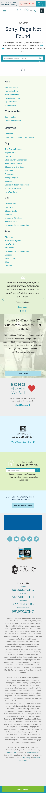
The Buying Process (13, 149)
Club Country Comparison (16, 160)
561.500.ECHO (23, 590)
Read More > (23, 307)
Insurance (9, 170)
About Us (9, 237)
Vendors (8, 181)
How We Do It (11, 192)
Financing (9, 174)
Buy (7, 143)
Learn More (23, 373)
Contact (8, 265)
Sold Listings (10, 105)
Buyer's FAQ (10, 153)
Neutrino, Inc (11, 752)
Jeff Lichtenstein (33, 752)
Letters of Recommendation (17, 185)
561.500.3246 (35, 11)
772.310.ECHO (23, 604)
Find (7, 81)
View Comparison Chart (23, 442)
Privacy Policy (25, 758)
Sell (7, 197)
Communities (12, 111)
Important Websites (13, 188)
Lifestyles (10, 127)
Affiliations (9, 248)
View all (39, 3)
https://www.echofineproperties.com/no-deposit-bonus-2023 (23, 360)
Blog (7, 262)
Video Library (10, 258)
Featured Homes (12, 94)
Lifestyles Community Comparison (19, 137)
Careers (8, 255)
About (8, 231)
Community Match (13, 120)
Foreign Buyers (11, 177)
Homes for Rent (11, 91)
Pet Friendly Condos (13, 163)
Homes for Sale (11, 87)
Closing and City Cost (14, 167)
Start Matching (23, 405)
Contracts (9, 156)
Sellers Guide (10, 204)
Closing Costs (11, 211)
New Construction (12, 98)
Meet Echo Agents (13, 240)
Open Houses (11, 102)
